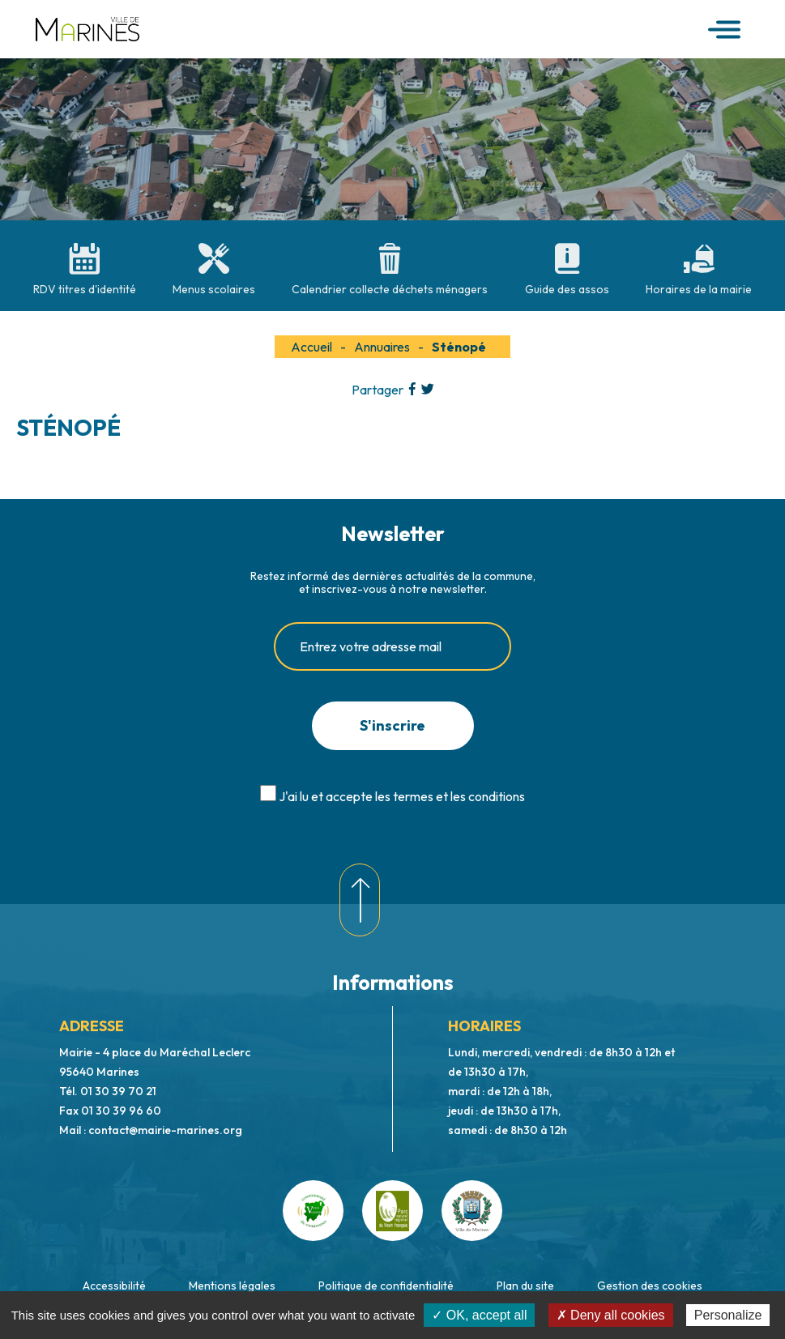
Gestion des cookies (649, 1285)
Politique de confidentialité (386, 1285)
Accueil (311, 347)
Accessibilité (114, 1285)
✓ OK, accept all (479, 1315)
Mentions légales (232, 1285)
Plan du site (525, 1285)
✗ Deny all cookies (611, 1315)
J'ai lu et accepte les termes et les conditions (402, 796)
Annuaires (382, 347)
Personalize (728, 1315)
